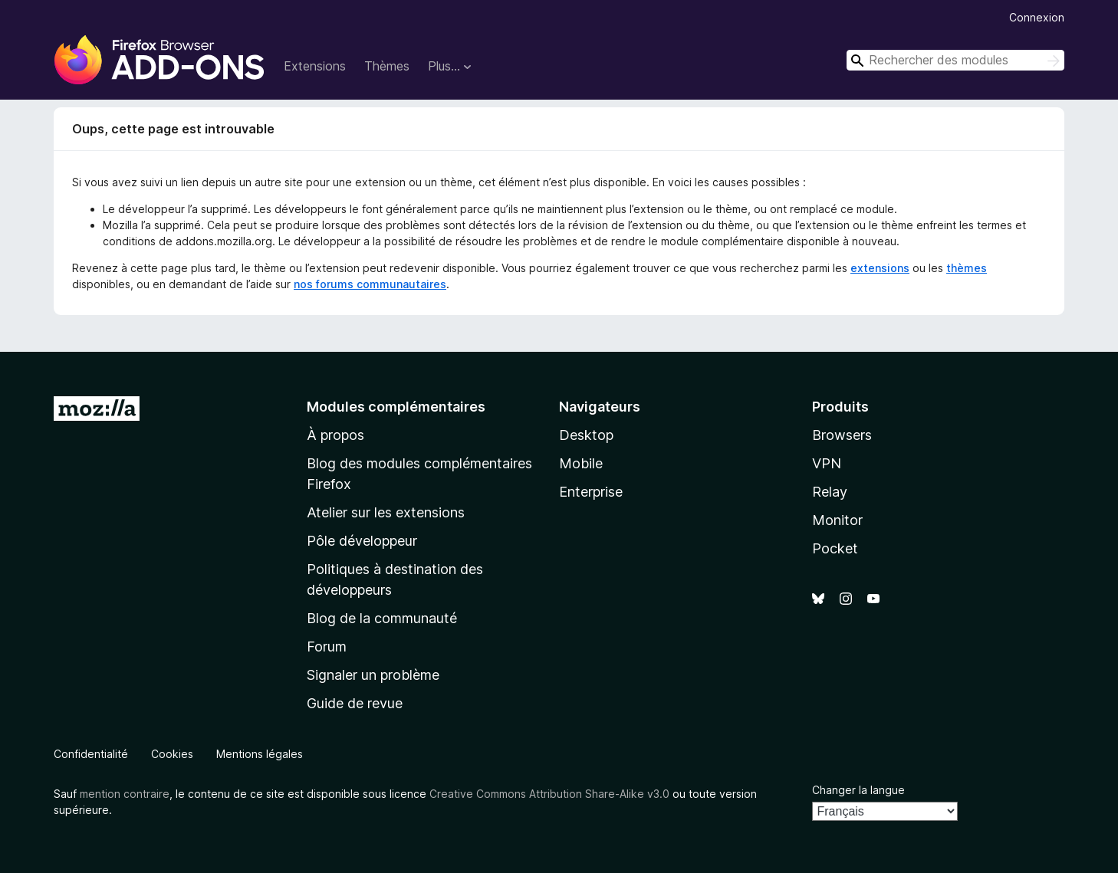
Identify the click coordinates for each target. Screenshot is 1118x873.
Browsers (842, 435)
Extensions (315, 66)
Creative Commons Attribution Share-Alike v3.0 (549, 793)
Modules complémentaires (396, 407)
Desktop (586, 435)
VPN (826, 463)
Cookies (172, 753)
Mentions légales (259, 753)
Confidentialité (91, 753)
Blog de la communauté (382, 618)
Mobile (581, 463)
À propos (335, 435)
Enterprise (591, 492)
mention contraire (124, 793)
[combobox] (955, 60)
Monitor (837, 520)
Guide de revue (355, 703)
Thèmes (386, 66)
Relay (829, 492)
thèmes (966, 267)
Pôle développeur (362, 541)
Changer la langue (858, 789)
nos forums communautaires (370, 283)
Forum (327, 646)
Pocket (835, 548)
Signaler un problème (373, 675)
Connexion (1036, 17)
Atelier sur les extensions (386, 512)
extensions (879, 267)
